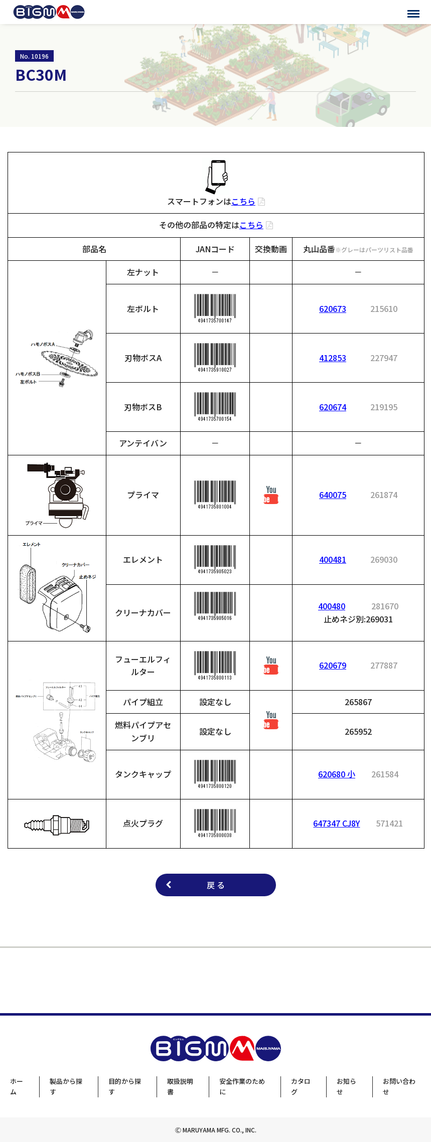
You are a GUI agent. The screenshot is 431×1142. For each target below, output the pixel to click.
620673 (332, 308)
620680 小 (336, 774)
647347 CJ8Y (336, 823)
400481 (332, 559)
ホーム (16, 1086)
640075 (332, 494)
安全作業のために (242, 1086)
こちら (243, 201)
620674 (332, 407)
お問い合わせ (399, 1086)
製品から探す (66, 1086)
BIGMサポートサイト (49, 12)
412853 (332, 358)
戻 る (216, 885)
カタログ (301, 1086)
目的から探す (124, 1086)
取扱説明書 (180, 1086)
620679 (332, 665)
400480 (331, 606)
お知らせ (346, 1086)
